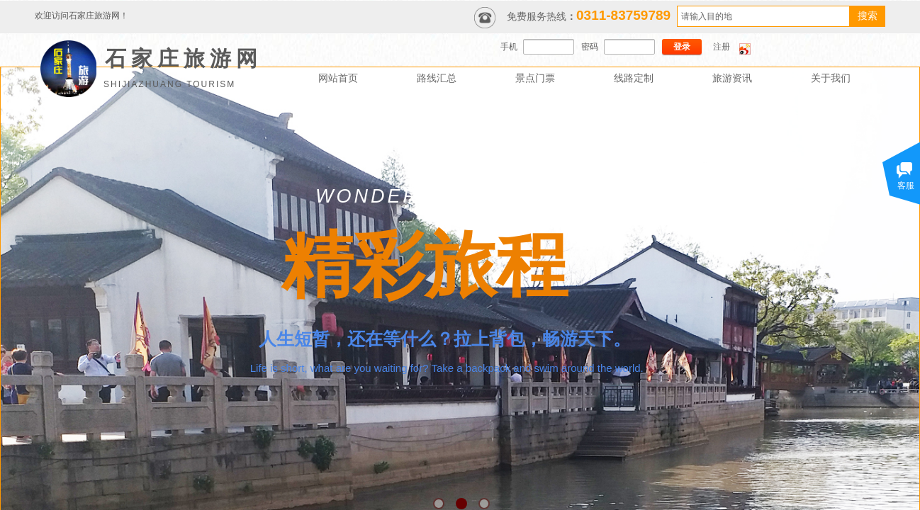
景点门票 (535, 78)
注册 (721, 47)
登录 (681, 47)
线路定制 (633, 78)
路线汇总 (436, 78)
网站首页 (338, 78)
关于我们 (831, 78)
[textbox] (763, 16)
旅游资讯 (732, 78)
